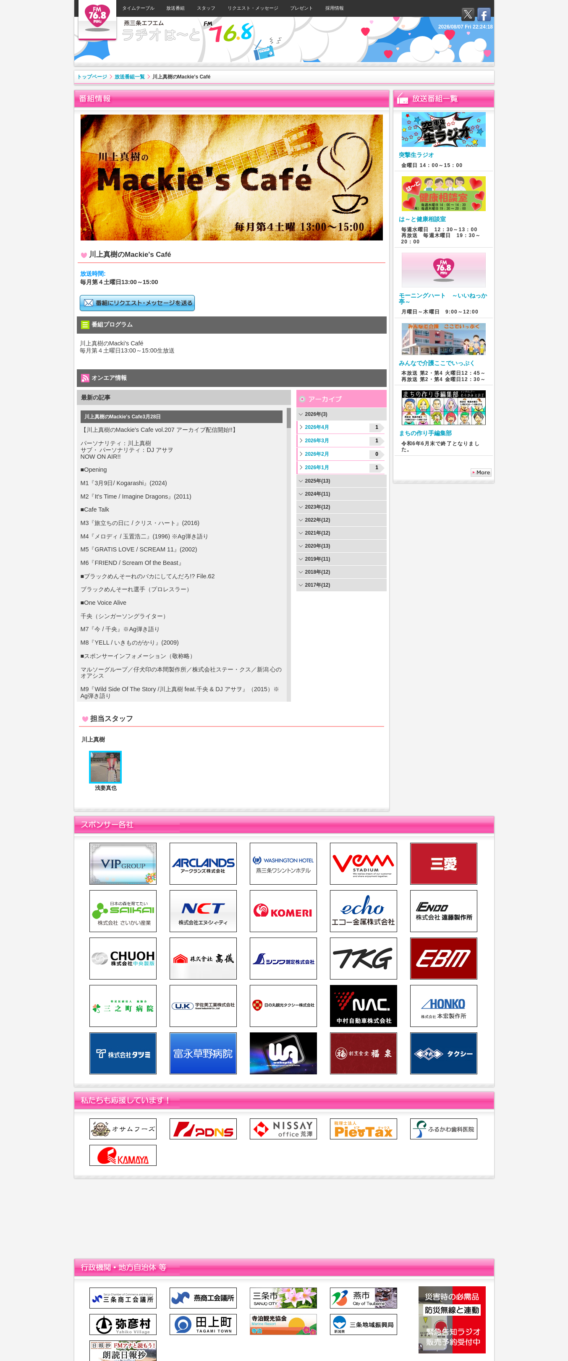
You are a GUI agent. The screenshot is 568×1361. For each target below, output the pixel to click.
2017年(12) (317, 585)
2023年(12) (317, 507)
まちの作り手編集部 (425, 433)
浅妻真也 (106, 788)
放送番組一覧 (130, 77)
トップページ (92, 77)
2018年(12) (317, 572)
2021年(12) (317, 533)
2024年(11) (317, 494)
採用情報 (334, 7)
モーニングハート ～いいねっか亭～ (443, 298)
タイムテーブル (138, 7)
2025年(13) (317, 481)
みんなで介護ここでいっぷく (437, 363)
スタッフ (206, 7)
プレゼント (301, 7)
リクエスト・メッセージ (253, 7)
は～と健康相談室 (422, 219)
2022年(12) (317, 520)
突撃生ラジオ (416, 155)
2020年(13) (317, 546)
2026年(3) (316, 414)
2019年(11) (317, 559)
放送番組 (175, 7)
